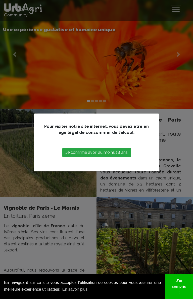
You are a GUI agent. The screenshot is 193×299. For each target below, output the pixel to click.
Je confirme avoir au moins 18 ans (97, 152)
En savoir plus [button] (75, 289)
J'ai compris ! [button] (179, 286)
